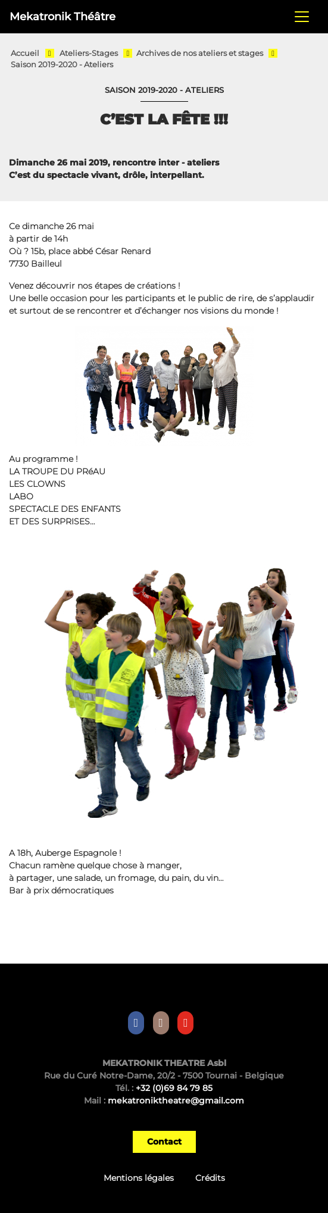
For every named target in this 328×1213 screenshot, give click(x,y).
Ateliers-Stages (89, 53)
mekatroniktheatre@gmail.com (176, 1100)
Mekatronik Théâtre (62, 16)
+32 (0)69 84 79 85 (174, 1088)
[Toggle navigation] (301, 17)
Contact (164, 1141)
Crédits (210, 1178)
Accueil (25, 53)
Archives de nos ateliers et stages (199, 53)
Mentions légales (139, 1178)
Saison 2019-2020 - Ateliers (62, 64)
